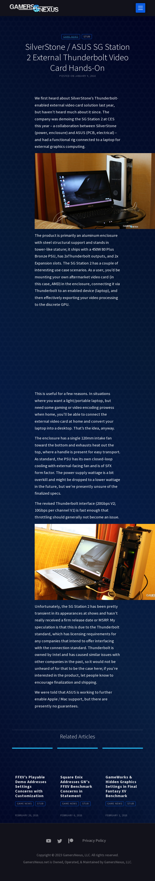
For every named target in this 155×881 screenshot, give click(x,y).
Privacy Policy (94, 840)
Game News (70, 36)
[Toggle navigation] (140, 8)
